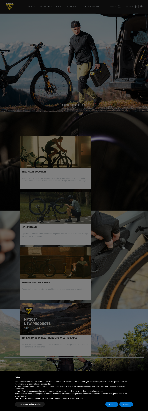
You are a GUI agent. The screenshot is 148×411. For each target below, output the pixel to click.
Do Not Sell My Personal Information (89, 391)
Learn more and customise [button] (30, 404)
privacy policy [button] (20, 396)
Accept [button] (126, 404)
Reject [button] (111, 404)
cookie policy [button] (46, 384)
